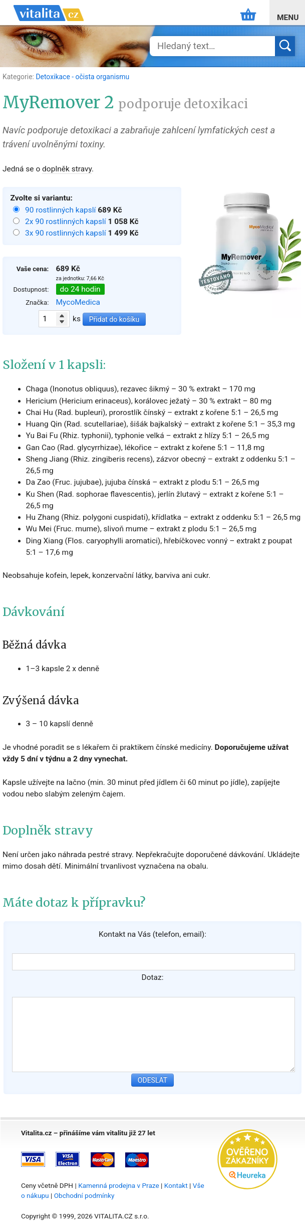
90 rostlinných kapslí (61, 210)
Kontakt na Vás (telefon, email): (152, 934)
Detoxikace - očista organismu (82, 77)
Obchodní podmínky (84, 1195)
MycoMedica (78, 302)
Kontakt (176, 1185)
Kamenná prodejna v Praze (118, 1185)
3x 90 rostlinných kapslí (66, 233)
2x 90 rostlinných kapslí (66, 221)
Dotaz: (153, 977)
